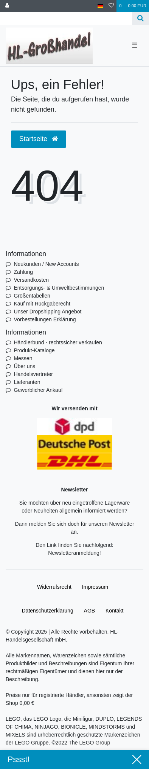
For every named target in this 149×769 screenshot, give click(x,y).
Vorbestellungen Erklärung (45, 319)
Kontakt (114, 611)
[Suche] (140, 18)
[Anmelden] (7, 6)
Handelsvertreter (33, 374)
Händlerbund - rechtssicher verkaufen (58, 342)
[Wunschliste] (111, 6)
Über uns (24, 366)
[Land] (100, 6)
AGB (89, 611)
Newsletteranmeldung (73, 553)
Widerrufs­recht (54, 587)
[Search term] (66, 18)
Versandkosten (31, 280)
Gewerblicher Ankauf (38, 390)
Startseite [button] (38, 139)
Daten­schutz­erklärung (47, 611)
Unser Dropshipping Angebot (47, 312)
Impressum (95, 587)
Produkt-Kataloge (34, 350)
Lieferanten (27, 382)
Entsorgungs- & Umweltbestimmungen (59, 288)
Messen (23, 358)
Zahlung (23, 272)
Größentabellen (32, 296)
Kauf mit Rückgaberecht (42, 304)
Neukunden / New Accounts (46, 264)
